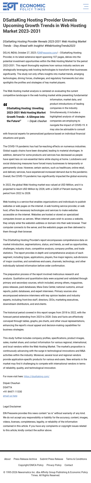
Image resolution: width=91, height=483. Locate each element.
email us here (10, 395)
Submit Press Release (51, 459)
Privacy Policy (54, 465)
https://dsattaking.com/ (36, 376)
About (7, 459)
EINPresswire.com (47, 52)
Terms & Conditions (76, 459)
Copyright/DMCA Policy (31, 465)
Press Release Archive (25, 459)
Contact (69, 465)
